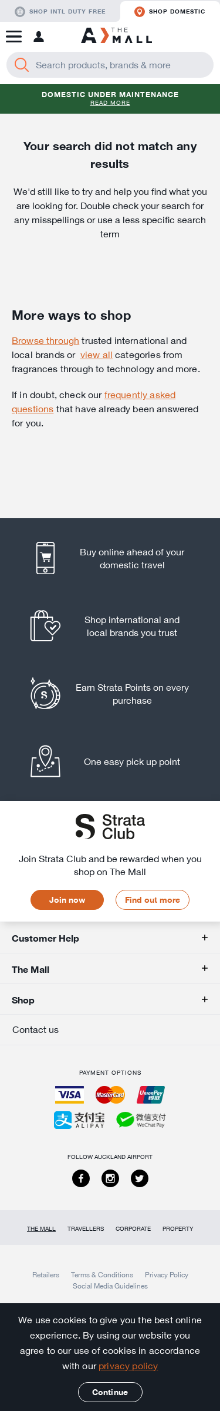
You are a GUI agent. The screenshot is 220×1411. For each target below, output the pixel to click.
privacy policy (128, 1366)
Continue (110, 1392)
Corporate (133, 1229)
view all (96, 354)
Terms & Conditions (102, 1274)
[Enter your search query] (110, 65)
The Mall (41, 1229)
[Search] (22, 64)
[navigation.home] (116, 36)
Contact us (35, 1029)
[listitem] (110, 558)
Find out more (152, 900)
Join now (67, 900)
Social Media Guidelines (110, 1285)
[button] (14, 36)
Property (178, 1229)
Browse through (45, 340)
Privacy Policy (166, 1274)
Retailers (45, 1274)
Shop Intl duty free (60, 11)
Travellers (85, 1229)
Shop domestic (169, 11)
